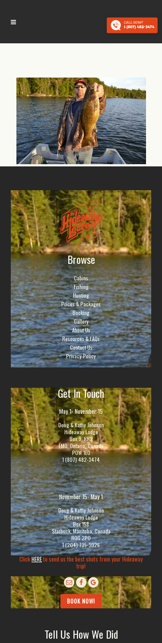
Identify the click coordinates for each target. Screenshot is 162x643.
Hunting (81, 295)
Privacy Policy (81, 356)
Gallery (81, 321)
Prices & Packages (81, 304)
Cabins (81, 278)
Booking (81, 312)
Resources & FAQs (81, 338)
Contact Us (81, 347)
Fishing (81, 286)
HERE (37, 559)
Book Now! (81, 601)
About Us (81, 330)
